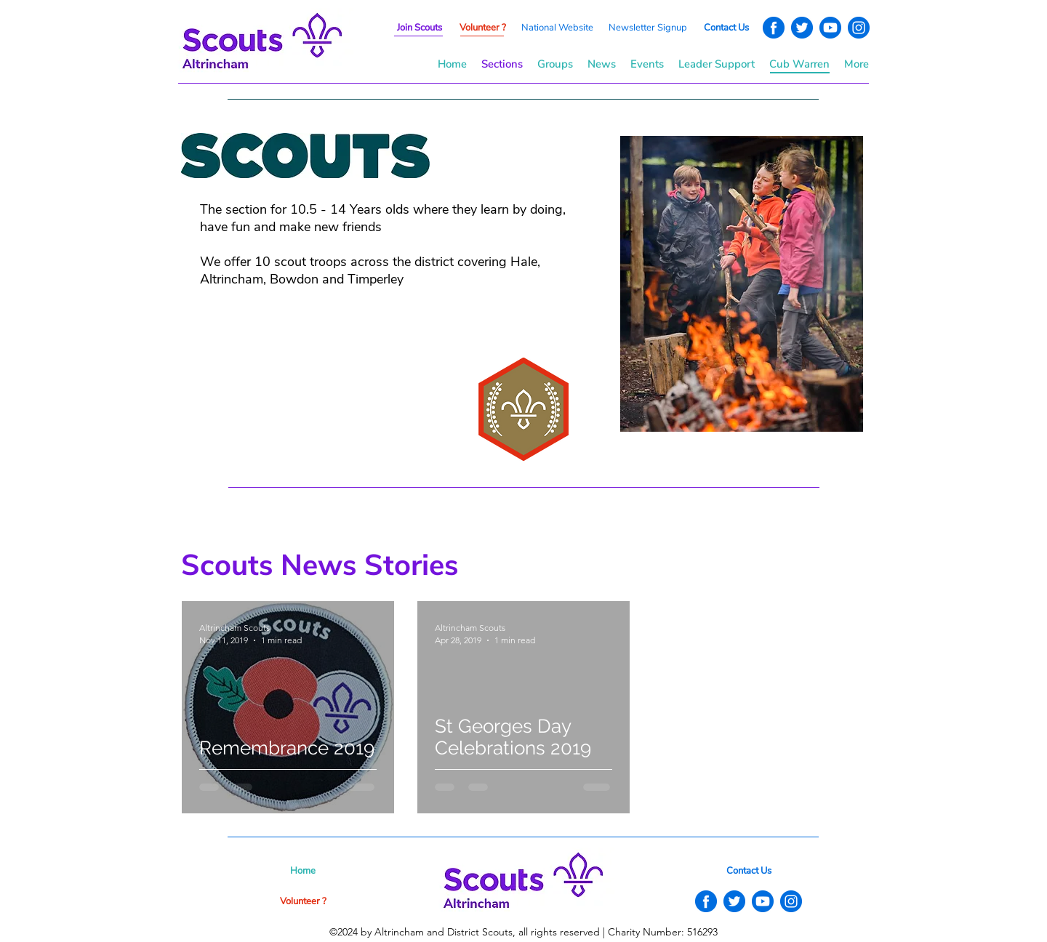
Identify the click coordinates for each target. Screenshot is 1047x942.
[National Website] (557, 28)
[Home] (303, 871)
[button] (647, 28)
